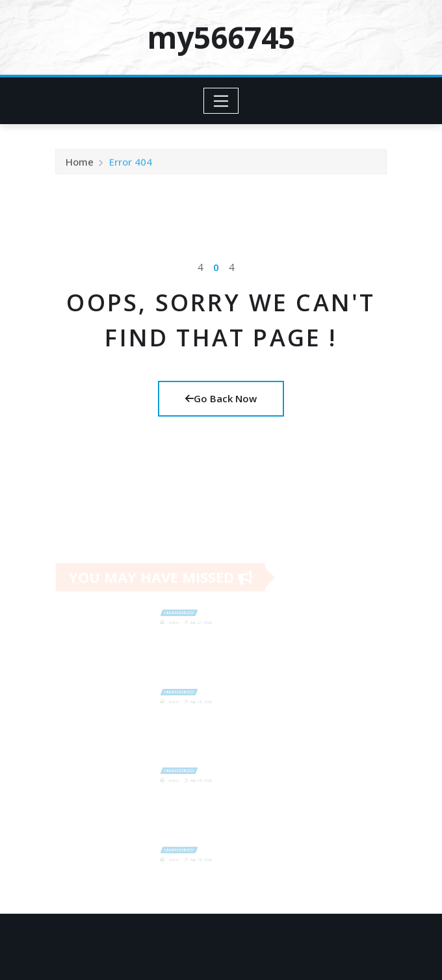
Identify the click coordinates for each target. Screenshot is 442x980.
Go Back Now (221, 398)
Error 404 (130, 165)
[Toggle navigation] (221, 101)
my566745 (221, 37)
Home (80, 165)
